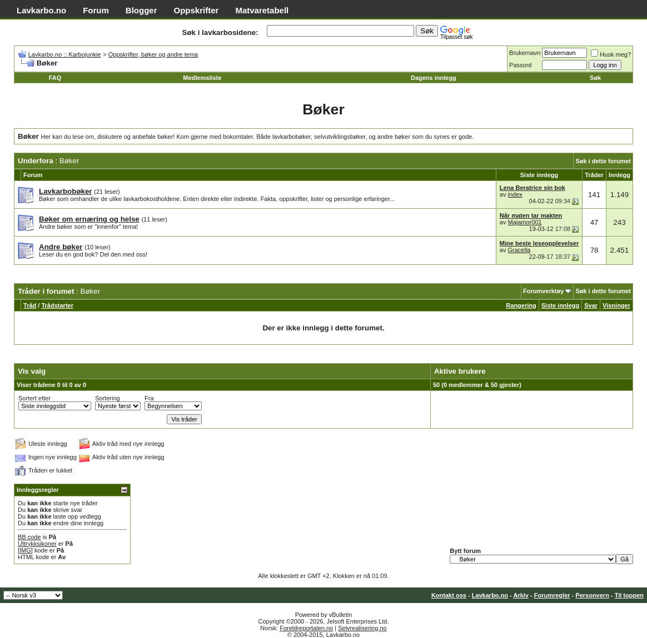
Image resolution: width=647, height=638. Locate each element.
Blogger (141, 10)
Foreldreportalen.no (306, 628)
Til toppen (629, 595)
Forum (96, 10)
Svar (591, 305)
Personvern (592, 595)
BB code (29, 537)
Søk (595, 77)
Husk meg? (611, 54)
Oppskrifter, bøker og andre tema (153, 54)
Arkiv (521, 595)
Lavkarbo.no (41, 10)
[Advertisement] (148, 277)
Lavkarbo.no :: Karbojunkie (64, 54)
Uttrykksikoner (37, 543)
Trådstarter (57, 305)
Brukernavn (524, 52)
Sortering (107, 398)
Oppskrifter (196, 10)
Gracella (518, 250)
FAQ (55, 77)
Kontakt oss (448, 595)
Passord (520, 65)
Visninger (616, 305)
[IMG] (25, 550)
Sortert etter (34, 398)
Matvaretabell (261, 10)
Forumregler (552, 595)
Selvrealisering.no (362, 628)
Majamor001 (524, 222)
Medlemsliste (202, 77)
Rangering (521, 305)
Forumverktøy (543, 291)
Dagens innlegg (433, 77)
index (514, 194)
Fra (149, 398)
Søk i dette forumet (603, 161)
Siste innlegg (560, 305)
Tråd (29, 305)
